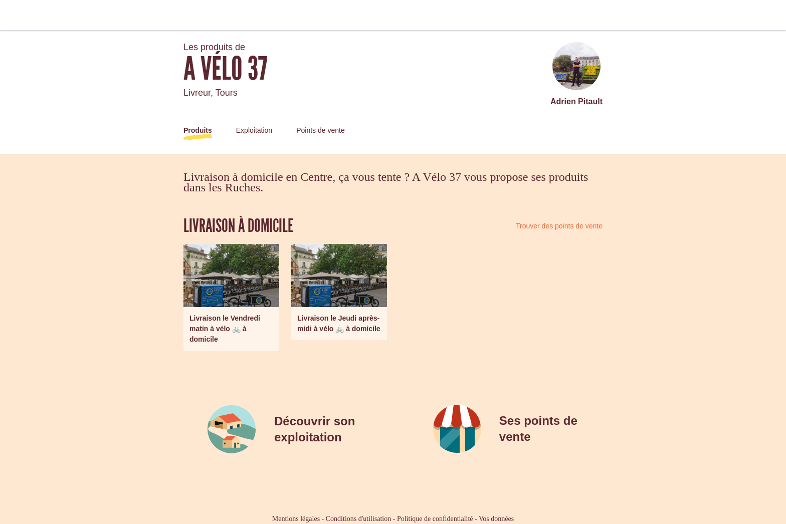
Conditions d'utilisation (358, 518)
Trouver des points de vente (559, 226)
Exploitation (254, 130)
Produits (197, 130)
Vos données (496, 518)
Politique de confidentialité (435, 518)
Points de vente (320, 130)
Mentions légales (296, 518)
